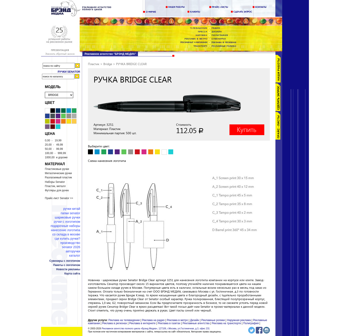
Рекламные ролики (213, 320)
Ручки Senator (69, 71)
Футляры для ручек (57, 190)
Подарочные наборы (65, 225)
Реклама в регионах (114, 323)
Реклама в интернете (142, 323)
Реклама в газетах (169, 323)
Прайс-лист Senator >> (59, 198)
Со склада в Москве (66, 234)
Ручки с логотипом (67, 221)
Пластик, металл (55, 186)
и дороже (56, 157)
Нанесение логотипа (65, 230)
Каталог (74, 255)
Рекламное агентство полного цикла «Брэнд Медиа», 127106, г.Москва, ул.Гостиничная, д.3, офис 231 (156, 328)
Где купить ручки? (67, 238)
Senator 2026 (71, 247)
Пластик (93, 64)
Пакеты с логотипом (66, 265)
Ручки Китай (71, 208)
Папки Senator (70, 213)
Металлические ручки (58, 173)
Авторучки (73, 251)
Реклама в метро (177, 320)
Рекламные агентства (196, 323)
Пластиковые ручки (57, 169)
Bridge (107, 64)
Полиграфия (251, 323)
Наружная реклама (239, 320)
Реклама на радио (153, 320)
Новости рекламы (68, 269)
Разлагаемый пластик (58, 177)
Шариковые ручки (67, 217)
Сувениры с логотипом (64, 260)
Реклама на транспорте (226, 323)
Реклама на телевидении (124, 320)
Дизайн (194, 320)
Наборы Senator (55, 181)
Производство (70, 242)
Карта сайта (72, 273)
